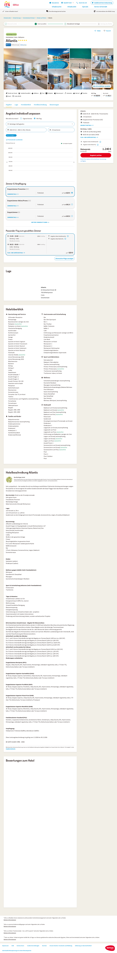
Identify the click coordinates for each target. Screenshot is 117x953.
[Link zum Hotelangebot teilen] (97, 30)
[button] (58, 44)
